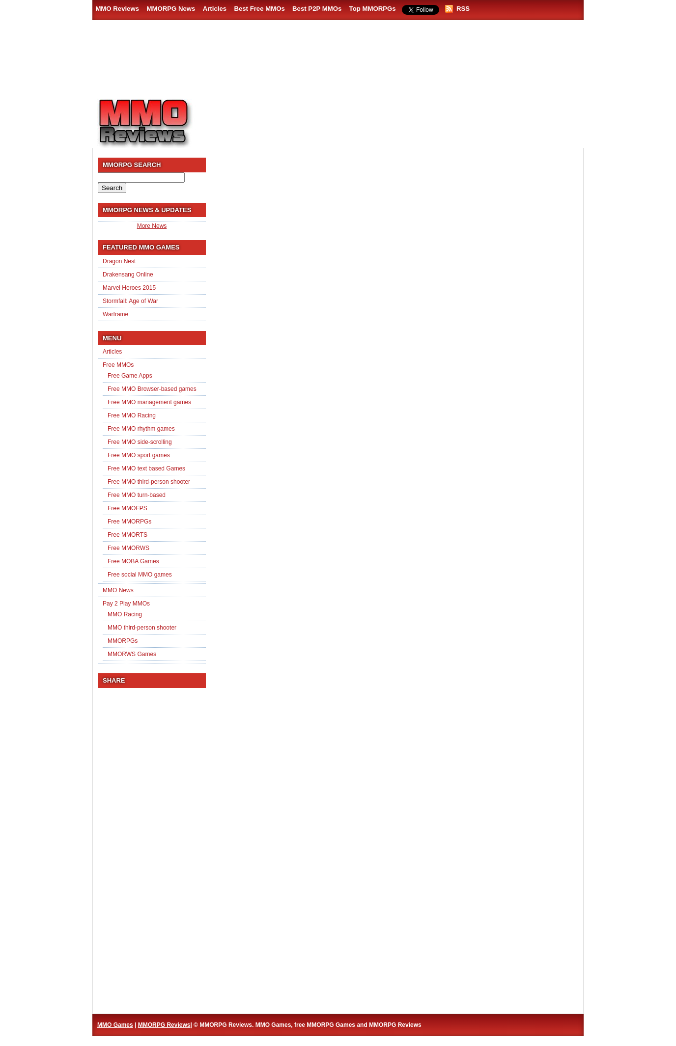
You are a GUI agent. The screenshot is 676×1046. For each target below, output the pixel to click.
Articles (214, 8)
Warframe (115, 314)
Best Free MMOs (259, 8)
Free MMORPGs (129, 521)
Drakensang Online (128, 274)
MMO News (118, 590)
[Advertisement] (395, 118)
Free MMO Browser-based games (152, 388)
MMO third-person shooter (142, 627)
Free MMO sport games (139, 455)
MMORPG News (170, 8)
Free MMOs (118, 364)
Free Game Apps (130, 375)
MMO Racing (125, 614)
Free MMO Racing (132, 415)
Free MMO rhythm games (141, 428)
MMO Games (115, 1024)
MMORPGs (123, 640)
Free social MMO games (140, 574)
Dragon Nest (119, 261)
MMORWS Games (132, 654)
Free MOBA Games (133, 561)
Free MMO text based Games (146, 468)
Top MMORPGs (372, 8)
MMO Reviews (117, 8)
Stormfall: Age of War (130, 301)
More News (152, 225)
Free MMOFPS (127, 508)
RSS (463, 8)
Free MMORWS (128, 548)
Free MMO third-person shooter (149, 481)
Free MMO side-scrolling (140, 442)
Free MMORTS (127, 534)
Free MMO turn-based (137, 495)
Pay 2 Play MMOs (126, 603)
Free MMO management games (149, 402)
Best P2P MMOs (316, 8)
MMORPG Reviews (158, 123)
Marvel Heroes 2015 (129, 287)
